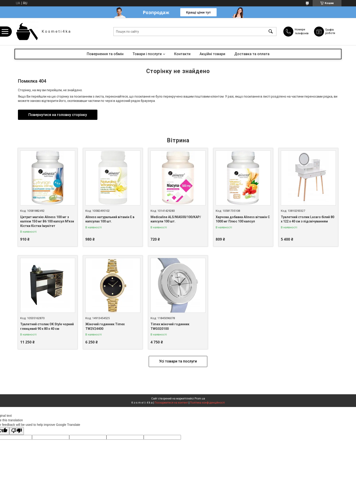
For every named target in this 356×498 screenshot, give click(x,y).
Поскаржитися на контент (171, 402)
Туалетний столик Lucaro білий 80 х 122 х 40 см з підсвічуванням (307, 219)
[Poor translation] (16, 431)
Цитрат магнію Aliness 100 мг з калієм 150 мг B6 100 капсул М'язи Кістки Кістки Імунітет (47, 221)
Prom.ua (200, 398)
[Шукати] (270, 31)
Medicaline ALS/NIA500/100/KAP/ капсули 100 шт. (176, 219)
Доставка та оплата (251, 54)
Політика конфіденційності (207, 402)
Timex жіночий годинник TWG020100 (170, 326)
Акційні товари (212, 54)
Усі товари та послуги (178, 361)
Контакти (182, 54)
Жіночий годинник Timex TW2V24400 (105, 326)
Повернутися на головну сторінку (57, 115)
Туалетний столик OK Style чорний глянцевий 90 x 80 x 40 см (47, 326)
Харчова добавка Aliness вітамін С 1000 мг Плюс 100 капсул (243, 219)
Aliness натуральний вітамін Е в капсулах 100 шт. (109, 219)
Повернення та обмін (105, 54)
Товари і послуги (147, 54)
